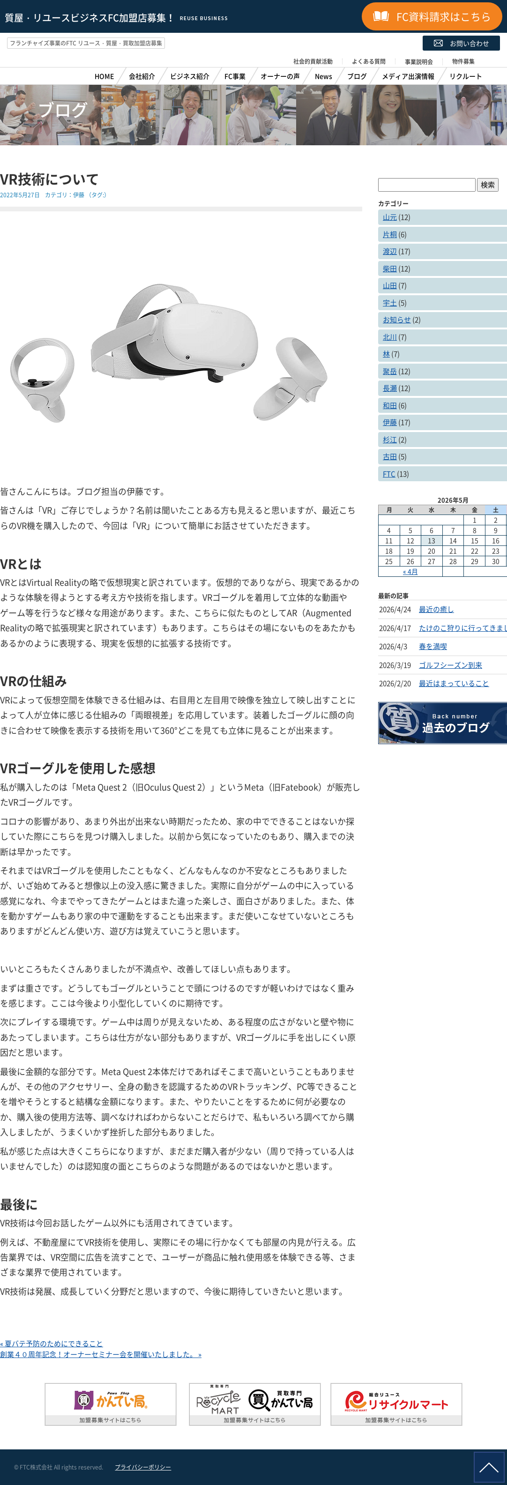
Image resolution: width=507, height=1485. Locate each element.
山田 (390, 285)
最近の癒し (436, 609)
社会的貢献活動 (313, 61)
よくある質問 (369, 61)
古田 (390, 456)
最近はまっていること (454, 683)
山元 (390, 217)
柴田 (390, 268)
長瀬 (390, 388)
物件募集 (463, 61)
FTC (389, 474)
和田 (390, 405)
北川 (390, 337)
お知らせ (397, 319)
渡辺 (390, 251)
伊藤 (78, 195)
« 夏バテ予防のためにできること (51, 1343)
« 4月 (410, 571)
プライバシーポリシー (143, 1467)
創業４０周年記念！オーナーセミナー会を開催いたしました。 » (100, 1354)
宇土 (390, 303)
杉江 (390, 439)
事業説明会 (419, 62)
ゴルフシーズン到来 (450, 665)
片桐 (390, 234)
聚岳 (390, 371)
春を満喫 (433, 646)
